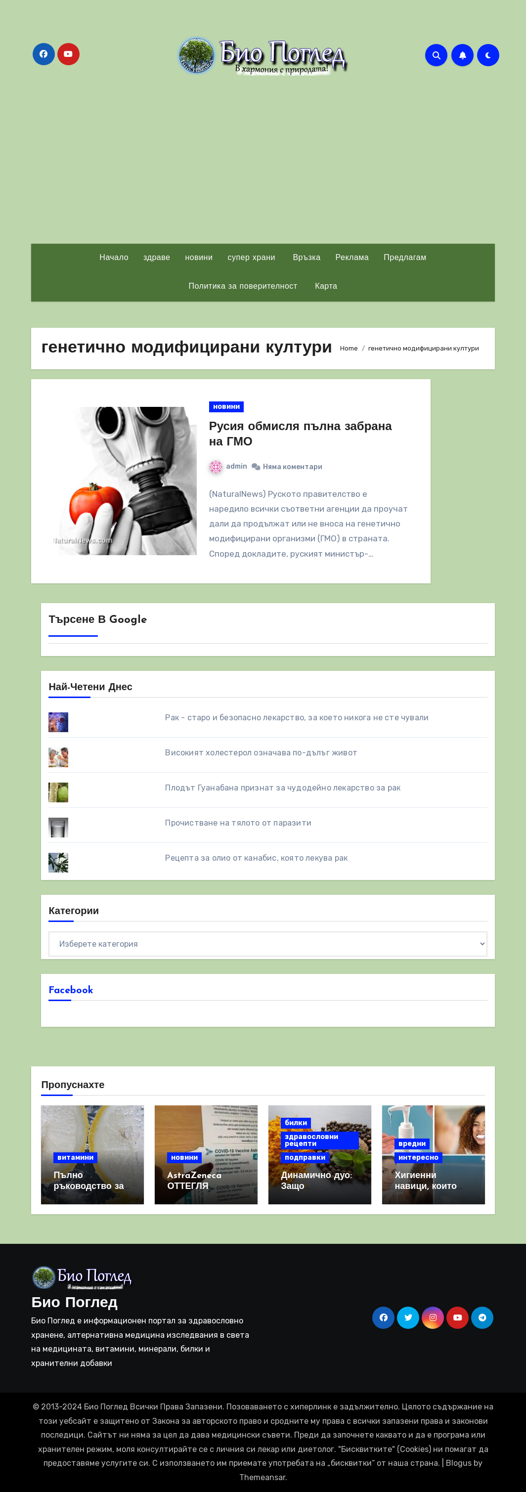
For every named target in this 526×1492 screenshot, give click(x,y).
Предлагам (405, 258)
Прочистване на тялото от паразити (238, 823)
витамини (75, 1157)
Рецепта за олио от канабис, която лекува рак (256, 858)
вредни (412, 1144)
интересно (418, 1157)
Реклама (352, 258)
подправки (305, 1157)
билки (296, 1123)
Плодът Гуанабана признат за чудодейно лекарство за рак (282, 787)
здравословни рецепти (311, 1140)
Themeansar (262, 1477)
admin (228, 466)
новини (199, 258)
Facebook (70, 991)
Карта (325, 287)
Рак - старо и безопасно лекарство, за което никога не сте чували (297, 717)
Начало (114, 258)
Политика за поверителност (243, 287)
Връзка (305, 258)
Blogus (459, 1463)
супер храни (251, 258)
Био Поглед (74, 1303)
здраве (156, 258)
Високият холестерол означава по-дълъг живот (261, 752)
